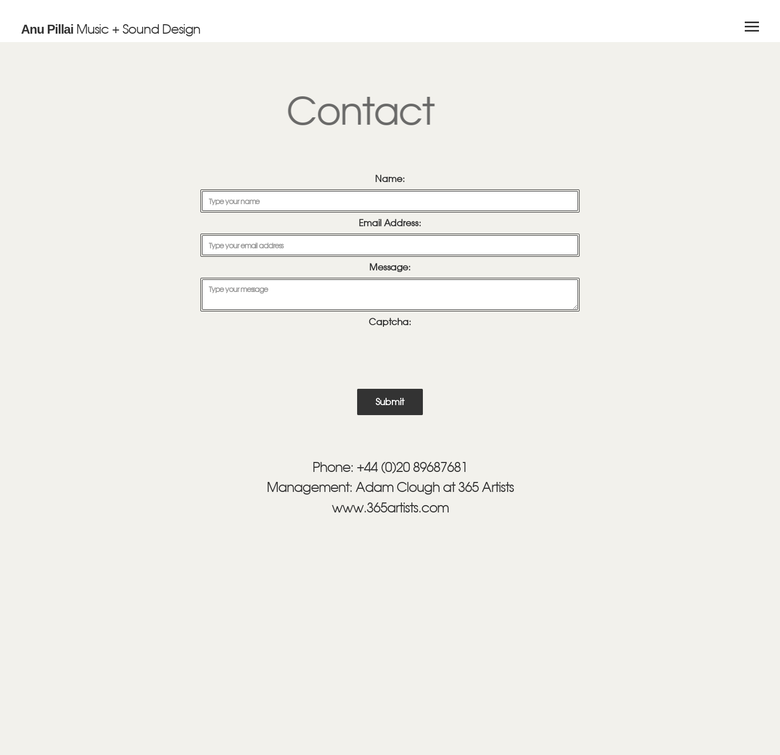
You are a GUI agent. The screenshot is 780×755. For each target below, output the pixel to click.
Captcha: (390, 322)
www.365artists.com (390, 507)
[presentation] (391, 351)
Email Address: (390, 223)
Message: (390, 267)
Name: (390, 179)
